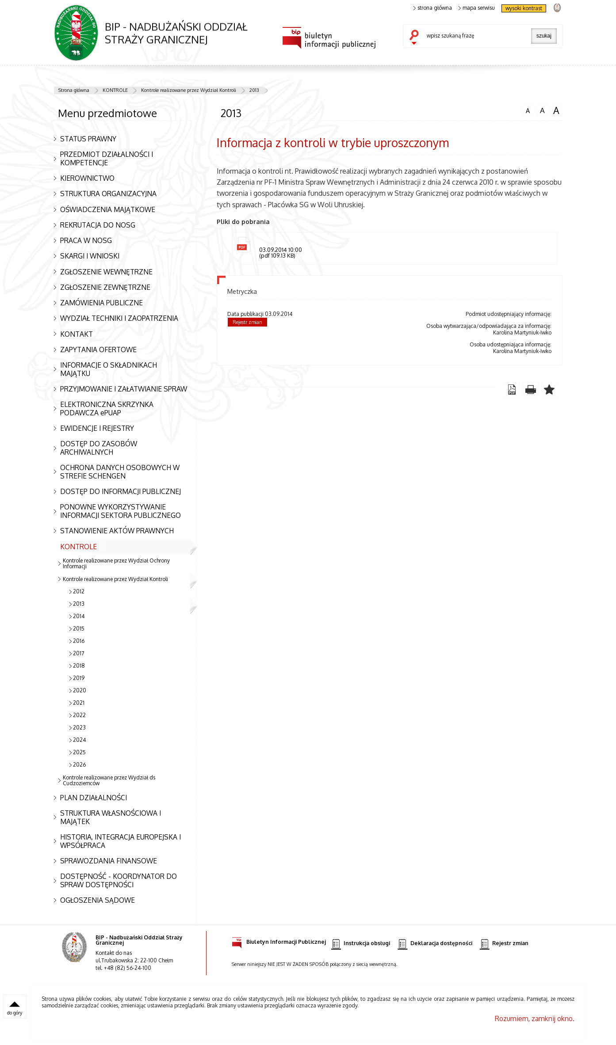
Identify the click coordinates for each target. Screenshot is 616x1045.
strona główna (432, 8)
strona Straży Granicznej (556, 7)
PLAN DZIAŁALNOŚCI (93, 797)
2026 (79, 764)
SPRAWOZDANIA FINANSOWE (108, 860)
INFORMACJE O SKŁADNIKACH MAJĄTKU (108, 369)
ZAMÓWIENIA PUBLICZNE (101, 302)
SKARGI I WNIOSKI (89, 255)
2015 (78, 628)
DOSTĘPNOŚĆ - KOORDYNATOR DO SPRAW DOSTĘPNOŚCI (118, 880)
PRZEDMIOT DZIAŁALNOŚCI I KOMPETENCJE (106, 158)
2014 (78, 616)
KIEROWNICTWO (87, 178)
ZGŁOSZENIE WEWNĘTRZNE (106, 271)
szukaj (416, 38)
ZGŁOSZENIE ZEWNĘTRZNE (105, 287)
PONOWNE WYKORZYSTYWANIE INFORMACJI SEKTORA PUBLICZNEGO (120, 511)
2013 (254, 90)
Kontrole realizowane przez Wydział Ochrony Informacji (116, 563)
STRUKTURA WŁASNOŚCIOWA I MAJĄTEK (110, 817)
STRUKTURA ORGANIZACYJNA (108, 193)
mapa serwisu (477, 8)
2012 (78, 591)
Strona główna (73, 90)
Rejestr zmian (247, 322)
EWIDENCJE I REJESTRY (97, 428)
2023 (79, 727)
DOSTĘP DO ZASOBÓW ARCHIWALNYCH (98, 447)
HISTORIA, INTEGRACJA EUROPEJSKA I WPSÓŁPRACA (120, 841)
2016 (78, 641)
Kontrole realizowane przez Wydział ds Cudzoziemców (109, 780)
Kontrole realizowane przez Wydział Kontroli (188, 90)
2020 (79, 690)
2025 (79, 752)
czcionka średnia (542, 110)
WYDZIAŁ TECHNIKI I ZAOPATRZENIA (119, 318)
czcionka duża (556, 110)
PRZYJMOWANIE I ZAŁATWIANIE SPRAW (123, 388)
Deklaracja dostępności (435, 943)
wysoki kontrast (523, 8)
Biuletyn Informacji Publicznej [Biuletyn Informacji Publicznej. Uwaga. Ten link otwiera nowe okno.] (279, 940)
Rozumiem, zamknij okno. (534, 1018)
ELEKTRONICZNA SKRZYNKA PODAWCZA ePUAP (106, 408)
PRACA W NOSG (86, 240)
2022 (79, 715)
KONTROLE (115, 90)
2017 (78, 653)
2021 (78, 702)
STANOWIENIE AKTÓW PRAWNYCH (117, 530)
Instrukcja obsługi (360, 943)
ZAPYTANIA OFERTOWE (98, 349)
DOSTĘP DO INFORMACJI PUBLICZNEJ (120, 491)
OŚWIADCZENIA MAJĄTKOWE (107, 209)
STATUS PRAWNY (88, 138)
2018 (79, 665)
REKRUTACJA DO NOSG (97, 224)
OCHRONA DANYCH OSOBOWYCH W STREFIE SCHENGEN (120, 471)
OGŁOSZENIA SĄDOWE (97, 900)
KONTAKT (76, 334)
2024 (79, 740)
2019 (78, 678)
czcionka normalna (528, 109)
